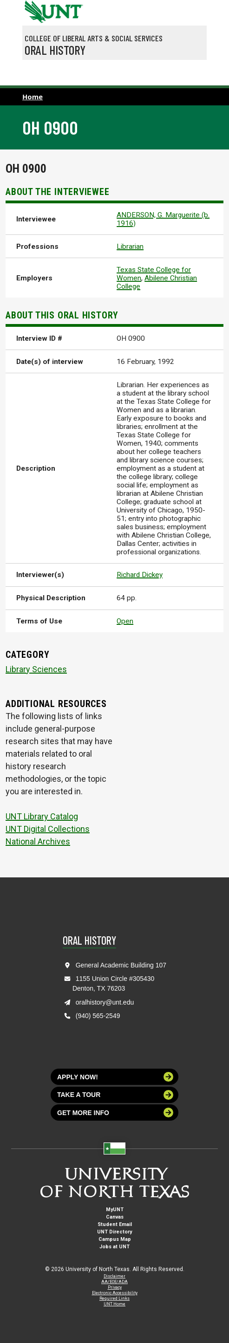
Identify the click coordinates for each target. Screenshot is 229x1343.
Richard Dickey (140, 575)
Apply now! (115, 1077)
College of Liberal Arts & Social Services (94, 38)
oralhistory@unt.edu (105, 1002)
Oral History (55, 49)
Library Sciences (36, 669)
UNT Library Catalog (42, 816)
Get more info (115, 1112)
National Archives (38, 841)
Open (125, 621)
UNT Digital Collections (48, 829)
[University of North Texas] (34, 11)
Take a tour (115, 1095)
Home (32, 96)
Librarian (130, 246)
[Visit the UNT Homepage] (69, 8)
